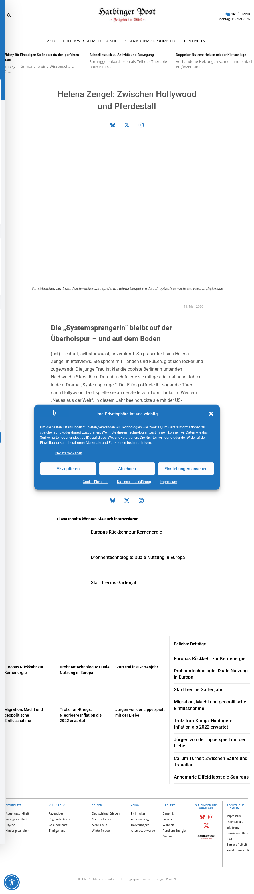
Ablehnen (127, 468)
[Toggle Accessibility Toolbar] (11, 882)
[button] (211, 414)
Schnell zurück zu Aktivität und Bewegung (122, 55)
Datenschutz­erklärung (134, 482)
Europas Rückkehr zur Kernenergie (126, 532)
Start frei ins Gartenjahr (115, 582)
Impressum (168, 482)
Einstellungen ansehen (185, 468)
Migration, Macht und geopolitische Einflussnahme (23, 715)
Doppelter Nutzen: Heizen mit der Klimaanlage (211, 55)
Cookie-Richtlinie (95, 482)
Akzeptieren (68, 468)
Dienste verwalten (68, 453)
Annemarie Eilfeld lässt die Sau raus (211, 777)
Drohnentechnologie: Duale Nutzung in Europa (138, 557)
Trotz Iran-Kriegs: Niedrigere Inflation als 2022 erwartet (81, 715)
